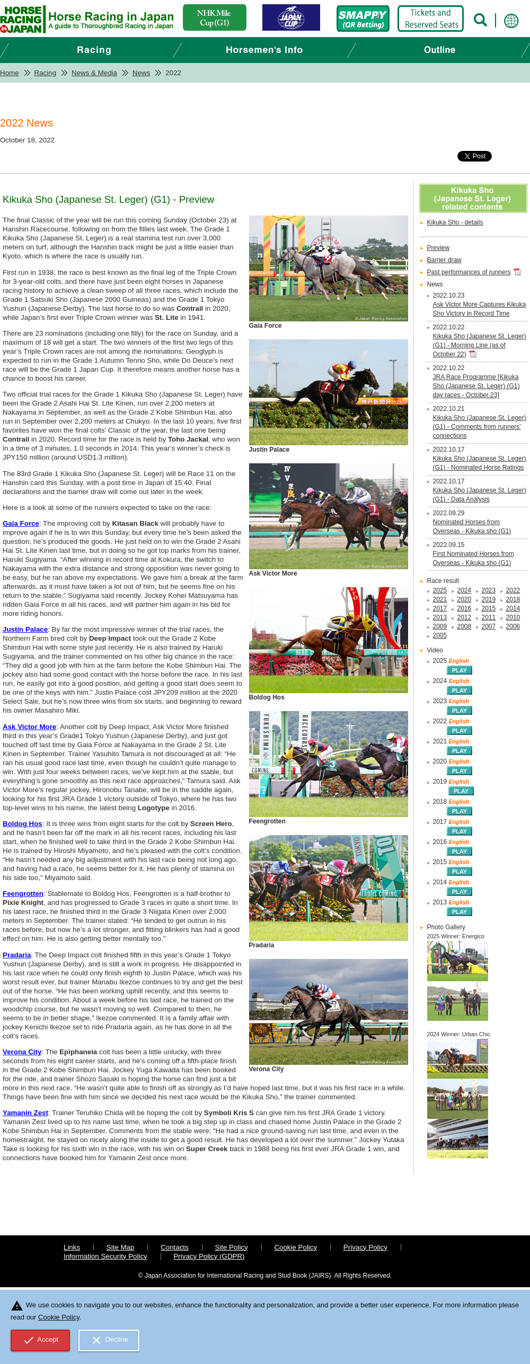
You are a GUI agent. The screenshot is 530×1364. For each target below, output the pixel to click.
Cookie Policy (295, 1247)
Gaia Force (21, 523)
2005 (440, 635)
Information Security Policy (105, 1256)
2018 (513, 599)
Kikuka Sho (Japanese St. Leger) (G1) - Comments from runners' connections (479, 426)
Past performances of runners (469, 272)
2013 (440, 617)
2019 (489, 599)
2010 (513, 617)
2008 (464, 626)
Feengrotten (23, 894)
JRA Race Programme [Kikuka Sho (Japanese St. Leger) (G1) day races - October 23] (476, 386)
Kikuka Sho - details (455, 222)
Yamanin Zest (25, 1113)
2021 (440, 599)
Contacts (175, 1247)
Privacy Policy (365, 1247)
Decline (109, 1340)
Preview (438, 248)
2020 (464, 599)
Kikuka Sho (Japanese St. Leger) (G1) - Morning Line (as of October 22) (479, 345)
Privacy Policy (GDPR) (208, 1256)
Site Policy (231, 1247)
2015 (489, 608)
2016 (464, 608)
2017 (440, 608)
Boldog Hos (22, 824)
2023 (489, 590)
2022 (513, 590)
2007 (489, 626)
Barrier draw (444, 260)
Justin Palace (25, 629)
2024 (464, 590)
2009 (440, 626)
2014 (513, 608)
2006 (513, 626)
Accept (40, 1340)
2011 (489, 617)
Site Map (121, 1247)
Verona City (22, 1052)
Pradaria (17, 955)
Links (72, 1247)
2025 (440, 590)
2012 (464, 617)
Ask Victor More (29, 727)
